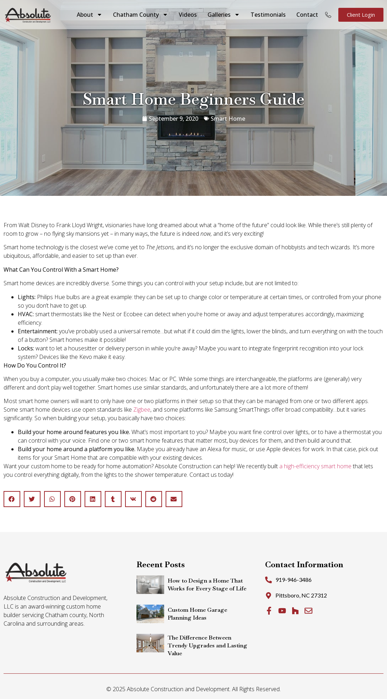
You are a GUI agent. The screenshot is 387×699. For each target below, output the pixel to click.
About (89, 14)
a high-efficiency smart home (315, 466)
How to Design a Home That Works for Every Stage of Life (207, 584)
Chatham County (140, 14)
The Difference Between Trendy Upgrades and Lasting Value (207, 645)
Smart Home (228, 118)
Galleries (224, 14)
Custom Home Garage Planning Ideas (197, 613)
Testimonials (268, 15)
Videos (188, 15)
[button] (12, 499)
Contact (307, 15)
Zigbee (141, 409)
